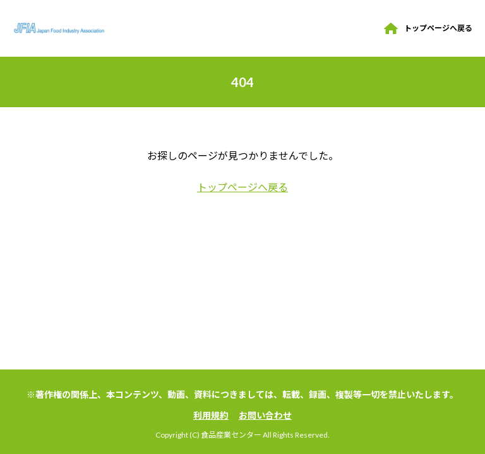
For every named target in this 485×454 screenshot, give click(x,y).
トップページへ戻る (438, 28)
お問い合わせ (265, 415)
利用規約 (211, 415)
